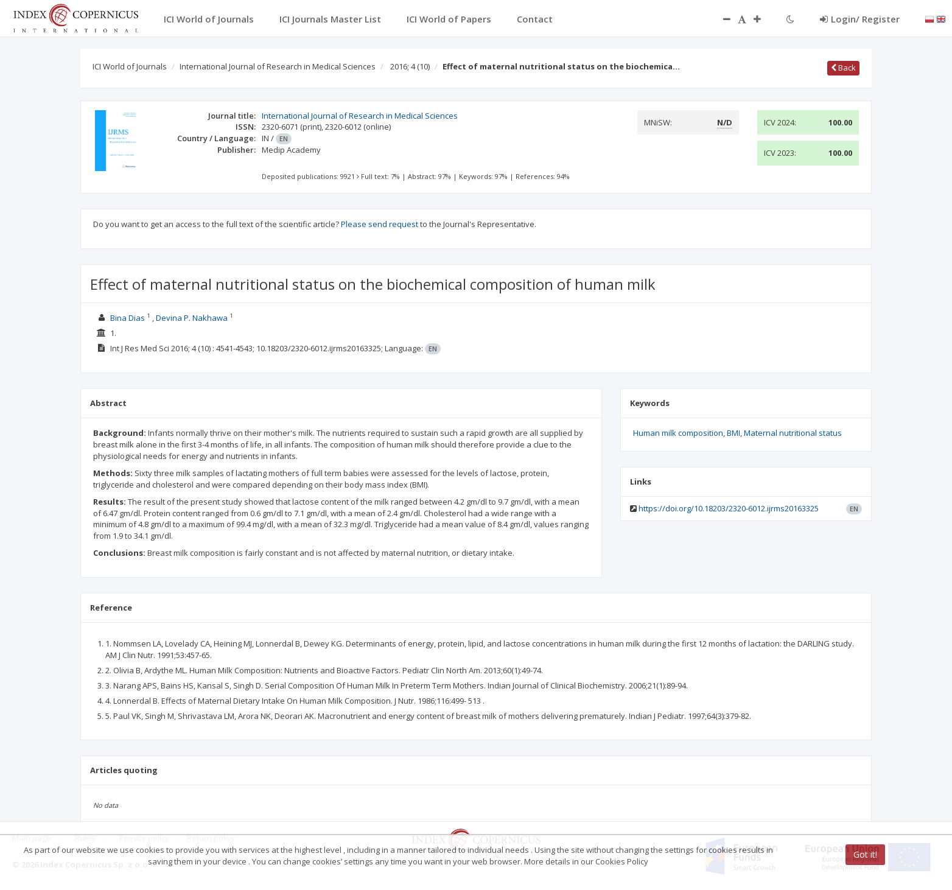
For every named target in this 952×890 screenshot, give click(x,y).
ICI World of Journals (130, 66)
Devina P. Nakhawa (192, 317)
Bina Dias (127, 317)
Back (843, 67)
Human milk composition (678, 432)
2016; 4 (410, 66)
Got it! (865, 854)
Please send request (379, 224)
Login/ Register (860, 19)
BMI (733, 432)
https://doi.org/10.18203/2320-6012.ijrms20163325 (729, 508)
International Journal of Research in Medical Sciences (278, 66)
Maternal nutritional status (793, 432)
